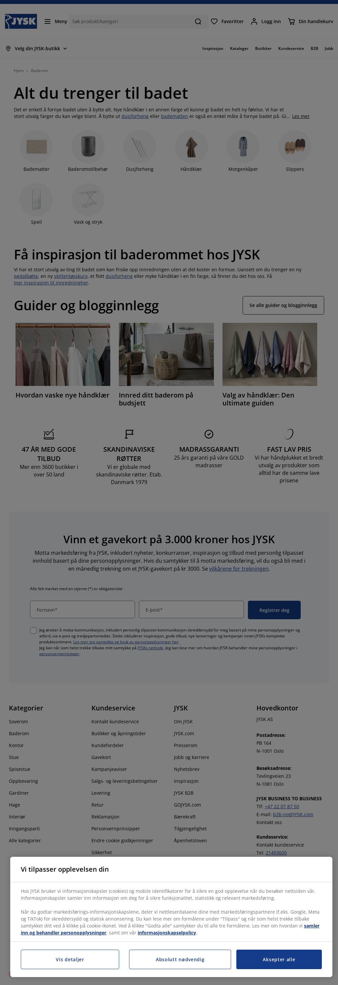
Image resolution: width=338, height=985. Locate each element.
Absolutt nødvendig (180, 959)
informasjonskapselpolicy (167, 932)
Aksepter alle (279, 959)
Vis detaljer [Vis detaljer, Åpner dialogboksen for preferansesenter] (70, 959)
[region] (171, 917)
